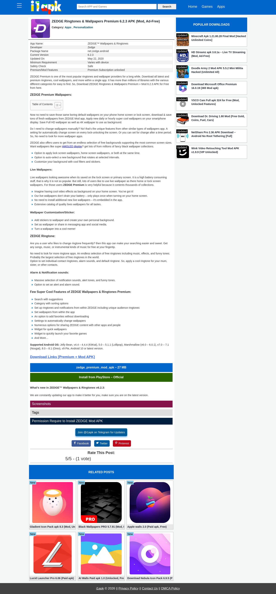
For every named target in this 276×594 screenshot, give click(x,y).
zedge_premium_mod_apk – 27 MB (101, 367)
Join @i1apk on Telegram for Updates (101, 432)
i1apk (100, 588)
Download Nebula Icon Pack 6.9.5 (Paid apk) (150, 578)
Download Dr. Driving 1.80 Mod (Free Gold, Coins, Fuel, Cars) (218, 118)
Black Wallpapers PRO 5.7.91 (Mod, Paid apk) (101, 526)
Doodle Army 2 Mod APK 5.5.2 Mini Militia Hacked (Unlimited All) (217, 70)
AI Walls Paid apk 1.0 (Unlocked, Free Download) (101, 578)
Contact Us (150, 588)
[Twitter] (102, 443)
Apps (221, 6)
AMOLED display (72, 146)
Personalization (83, 27)
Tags (35, 412)
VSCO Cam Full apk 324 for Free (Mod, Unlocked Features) (215, 102)
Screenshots (41, 404)
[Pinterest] (122, 443)
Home (192, 6)
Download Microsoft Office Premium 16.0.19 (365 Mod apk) (214, 86)
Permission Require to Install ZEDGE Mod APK (67, 421)
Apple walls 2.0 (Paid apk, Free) (147, 526)
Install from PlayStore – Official (101, 377)
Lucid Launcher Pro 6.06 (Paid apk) (52, 578)
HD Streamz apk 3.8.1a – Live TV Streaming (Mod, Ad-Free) (218, 54)
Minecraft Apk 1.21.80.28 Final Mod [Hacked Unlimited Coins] (218, 38)
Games (207, 6)
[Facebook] (81, 443)
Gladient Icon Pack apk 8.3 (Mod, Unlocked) (52, 526)
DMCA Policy (170, 588)
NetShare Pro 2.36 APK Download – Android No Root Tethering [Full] (213, 134)
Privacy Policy (128, 588)
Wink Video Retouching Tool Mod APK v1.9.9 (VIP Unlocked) (215, 150)
